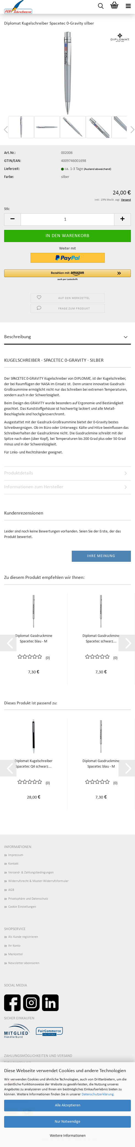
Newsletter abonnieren (23, 963)
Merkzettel (15, 954)
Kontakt (13, 863)
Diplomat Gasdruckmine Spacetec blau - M (33, 639)
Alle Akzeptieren (67, 1105)
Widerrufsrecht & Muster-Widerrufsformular (38, 881)
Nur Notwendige (67, 1122)
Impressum (15, 855)
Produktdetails (18, 473)
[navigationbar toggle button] (128, 7)
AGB (11, 890)
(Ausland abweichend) (97, 169)
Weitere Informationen (68, 1136)
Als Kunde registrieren (23, 937)
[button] (12, 219)
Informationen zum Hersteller (33, 487)
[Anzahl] (67, 219)
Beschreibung (17, 337)
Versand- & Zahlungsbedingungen (31, 872)
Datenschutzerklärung (98, 1094)
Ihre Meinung (101, 556)
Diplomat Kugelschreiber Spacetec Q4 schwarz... (34, 764)
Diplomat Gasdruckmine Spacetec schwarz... (101, 639)
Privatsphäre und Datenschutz (28, 899)
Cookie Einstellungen (22, 907)
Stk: (7, 209)
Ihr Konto (14, 945)
